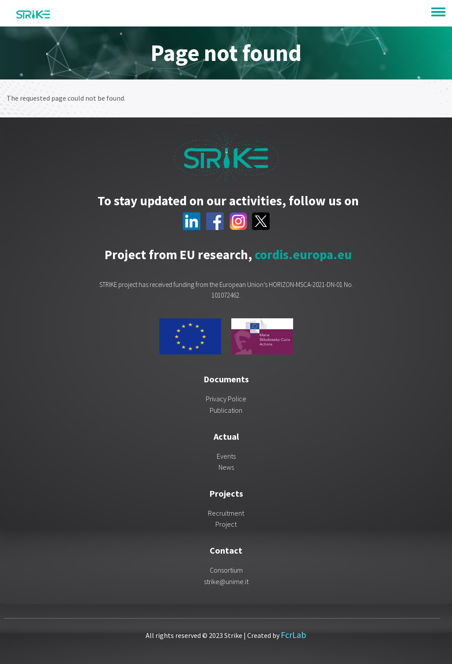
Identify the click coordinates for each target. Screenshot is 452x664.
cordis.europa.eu (303, 254)
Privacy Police (226, 398)
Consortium (226, 570)
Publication (226, 410)
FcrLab (293, 634)
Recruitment (226, 513)
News (226, 467)
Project (226, 524)
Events (226, 456)
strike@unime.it (226, 581)
